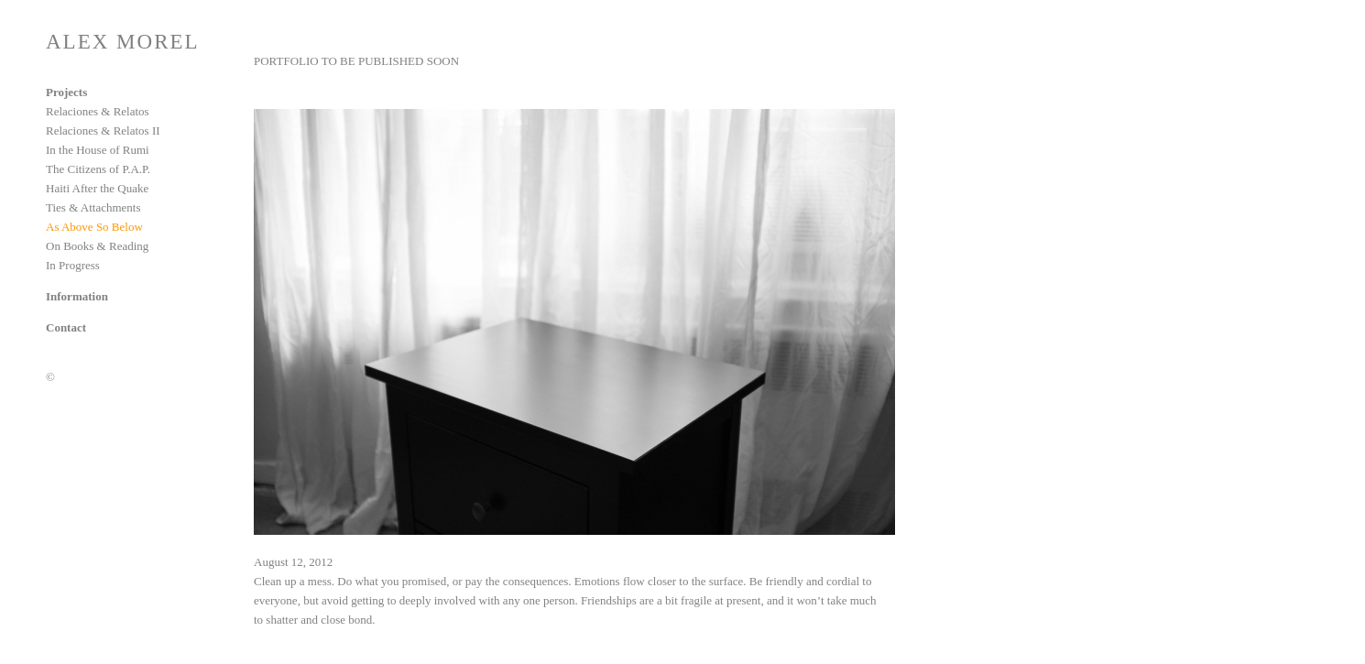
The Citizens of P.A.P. (98, 169)
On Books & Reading (97, 246)
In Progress (73, 265)
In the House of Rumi (97, 150)
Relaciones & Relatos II (103, 130)
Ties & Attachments (93, 207)
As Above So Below (94, 227)
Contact (66, 327)
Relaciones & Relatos (97, 111)
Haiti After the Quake (97, 188)
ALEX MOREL (123, 41)
